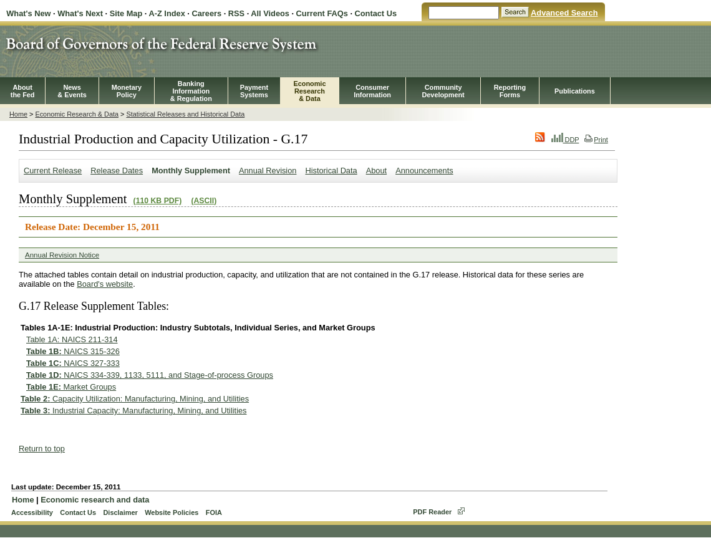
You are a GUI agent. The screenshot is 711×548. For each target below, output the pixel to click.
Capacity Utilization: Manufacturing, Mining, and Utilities (135, 398)
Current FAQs (322, 13)
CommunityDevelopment (443, 91)
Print (595, 139)
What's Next (80, 13)
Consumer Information (372, 91)
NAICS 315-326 (73, 351)
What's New (28, 13)
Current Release (53, 170)
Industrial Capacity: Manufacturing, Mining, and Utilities (134, 410)
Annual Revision (267, 170)
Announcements (424, 170)
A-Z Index (166, 13)
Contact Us (376, 13)
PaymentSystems (254, 91)
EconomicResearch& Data (309, 91)
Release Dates (116, 170)
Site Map (126, 13)
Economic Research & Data (77, 114)
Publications (574, 91)
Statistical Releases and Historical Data (185, 114)
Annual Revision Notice (62, 255)
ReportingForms (510, 91)
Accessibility (32, 512)
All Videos (270, 13)
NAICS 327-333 (73, 363)
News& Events (72, 91)
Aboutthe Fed (23, 91)
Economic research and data (95, 499)
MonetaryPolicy (127, 91)
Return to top (42, 448)
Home (18, 114)
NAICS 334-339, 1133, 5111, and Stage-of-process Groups (149, 375)
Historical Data (331, 170)
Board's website (105, 284)
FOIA (214, 512)
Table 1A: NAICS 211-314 (72, 339)
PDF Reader (432, 512)
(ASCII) (203, 200)
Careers (206, 13)
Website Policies (171, 512)
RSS (236, 13)
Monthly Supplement (191, 170)
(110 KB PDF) (157, 200)
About (376, 170)
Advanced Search (564, 12)
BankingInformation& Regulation (191, 91)
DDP (565, 139)
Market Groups (71, 387)
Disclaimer (120, 512)
